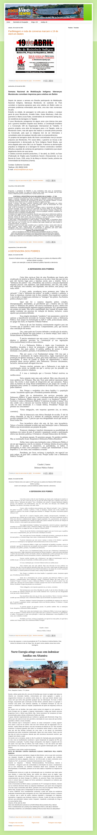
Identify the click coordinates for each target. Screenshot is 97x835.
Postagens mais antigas (54, 822)
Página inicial (35, 822)
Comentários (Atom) (18, 825)
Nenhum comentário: (38, 180)
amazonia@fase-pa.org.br (23, 169)
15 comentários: (37, 817)
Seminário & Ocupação (20, 22)
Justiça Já (44, 22)
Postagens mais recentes (16, 822)
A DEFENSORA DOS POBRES (24, 251)
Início (8, 22)
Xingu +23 (34, 22)
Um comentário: (37, 80)
